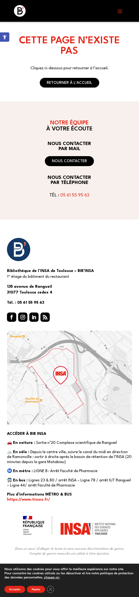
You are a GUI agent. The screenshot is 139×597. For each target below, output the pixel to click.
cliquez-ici (51, 577)
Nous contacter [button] (69, 161)
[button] (120, 11)
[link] (4, 37)
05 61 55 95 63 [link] (74, 195)
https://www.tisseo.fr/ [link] (28, 500)
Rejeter (36, 589)
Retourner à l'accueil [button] (69, 83)
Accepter (14, 589)
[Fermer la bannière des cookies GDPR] (50, 589)
